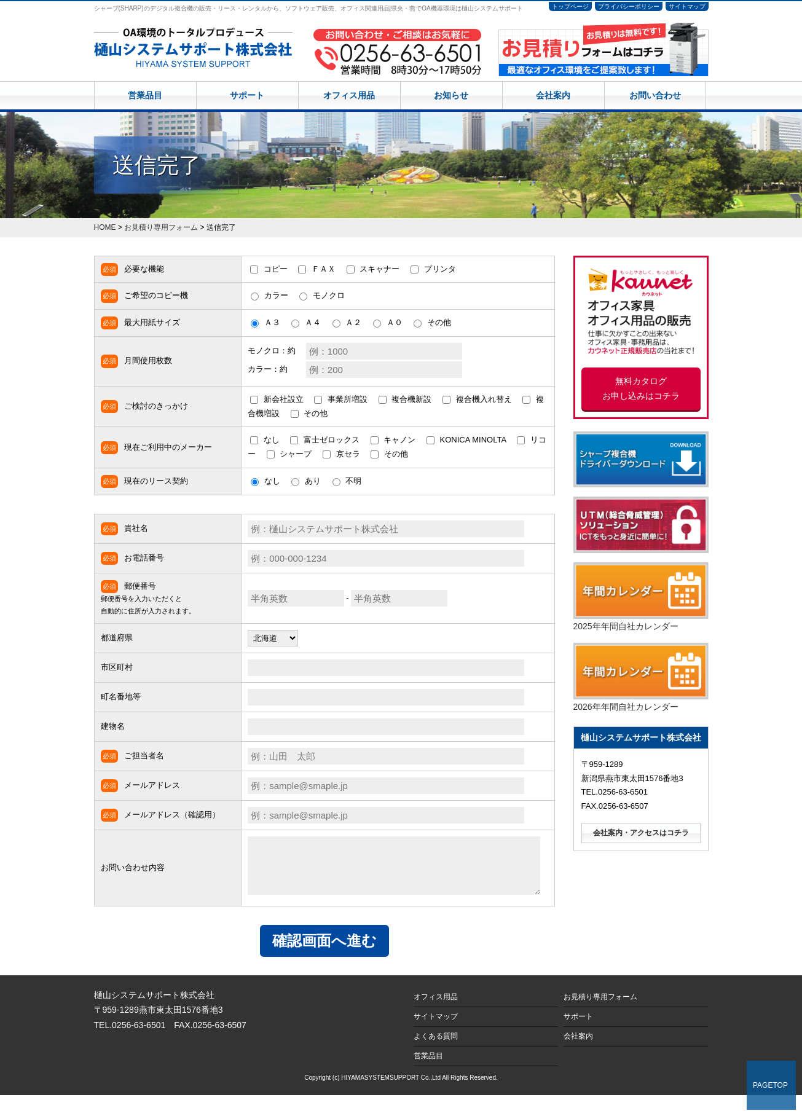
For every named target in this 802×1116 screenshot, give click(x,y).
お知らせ (451, 95)
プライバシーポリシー (628, 6)
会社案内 (553, 95)
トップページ (570, 6)
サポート (247, 95)
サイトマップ (687, 6)
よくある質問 (436, 1056)
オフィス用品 (349, 95)
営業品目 (145, 95)
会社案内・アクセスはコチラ (641, 832)
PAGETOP (770, 1085)
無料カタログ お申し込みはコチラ (641, 388)
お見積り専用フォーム (600, 1017)
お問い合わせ (655, 95)
